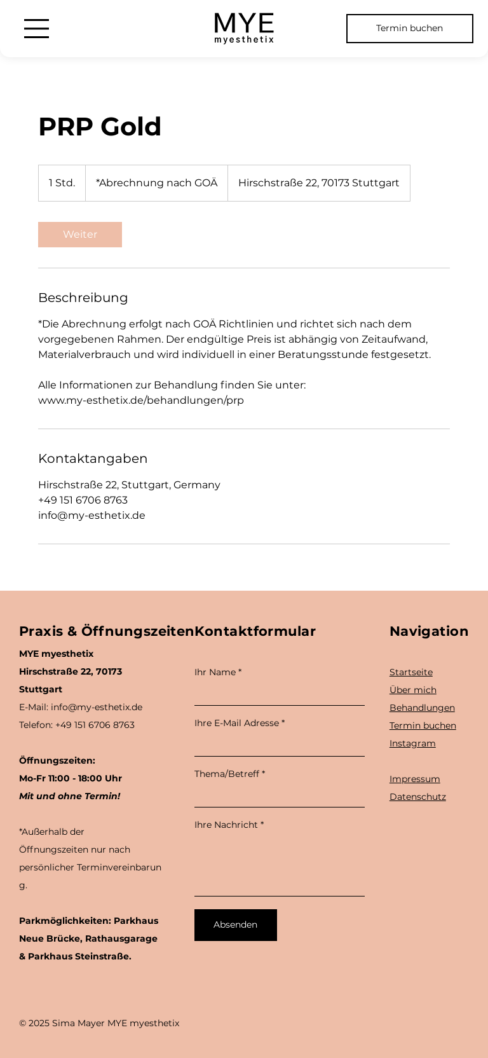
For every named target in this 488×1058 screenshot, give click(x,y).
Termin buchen (423, 725)
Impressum (415, 779)
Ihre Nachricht (226, 824)
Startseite (411, 672)
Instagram (413, 743)
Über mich (413, 690)
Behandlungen (422, 707)
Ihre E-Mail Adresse (236, 722)
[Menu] (37, 28)
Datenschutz (418, 796)
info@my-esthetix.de (96, 707)
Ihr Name (215, 672)
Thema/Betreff (226, 773)
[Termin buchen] (409, 28)
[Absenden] (235, 925)
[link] (80, 234)
